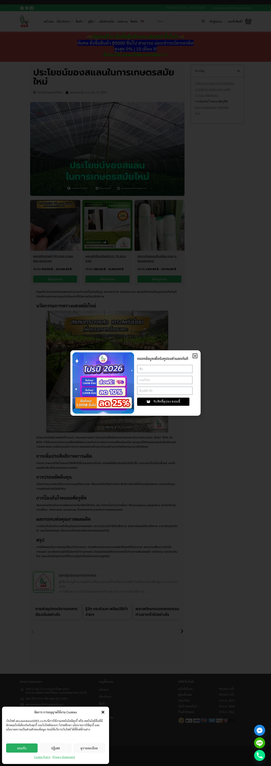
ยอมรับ (22, 748)
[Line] (259, 742)
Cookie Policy (42, 757)
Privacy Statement (63, 757)
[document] (135, 383)
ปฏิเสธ (55, 748)
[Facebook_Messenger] (259, 730)
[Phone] (259, 755)
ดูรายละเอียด (89, 748)
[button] (103, 712)
